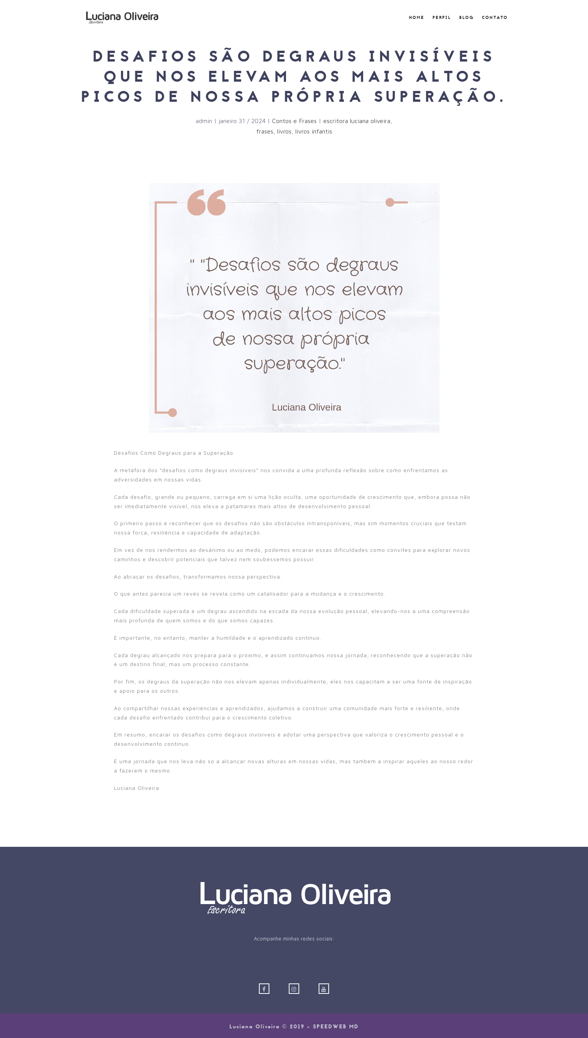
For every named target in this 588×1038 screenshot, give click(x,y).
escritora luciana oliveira (356, 120)
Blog (466, 18)
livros (284, 131)
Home (416, 18)
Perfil (442, 18)
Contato (495, 18)
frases (264, 131)
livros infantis (313, 131)
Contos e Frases (294, 120)
